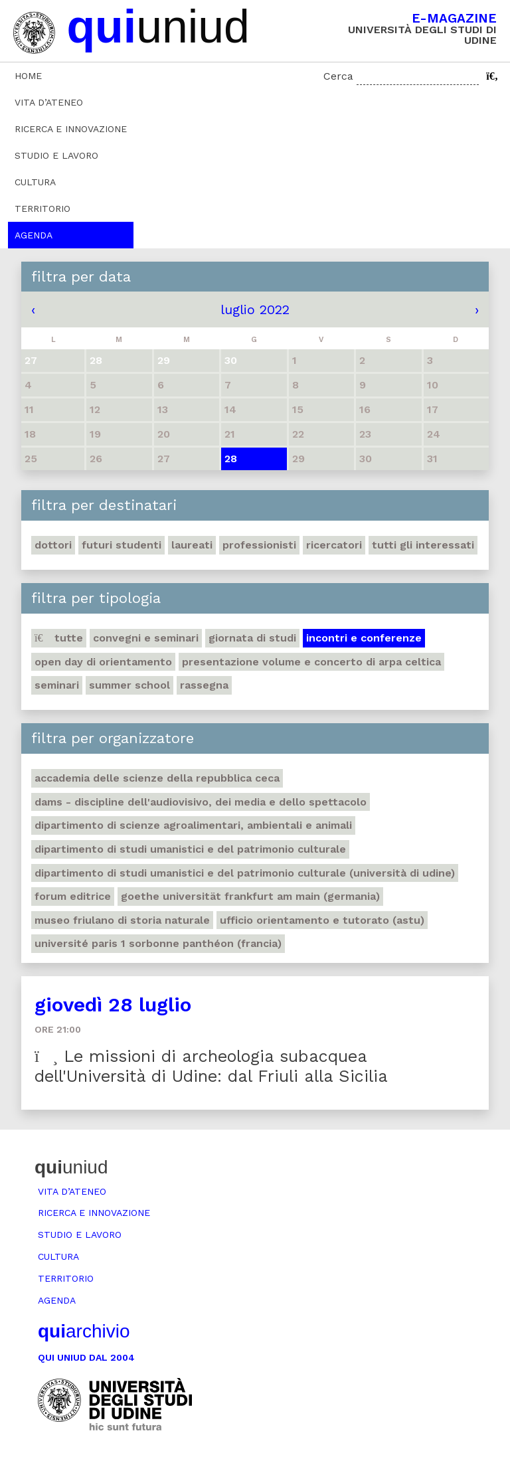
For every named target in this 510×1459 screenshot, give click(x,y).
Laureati (191, 545)
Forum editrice (73, 896)
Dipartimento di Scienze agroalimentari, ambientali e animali (193, 825)
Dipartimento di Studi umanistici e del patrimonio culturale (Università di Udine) (245, 873)
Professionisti (259, 545)
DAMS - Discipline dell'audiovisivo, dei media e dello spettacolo (201, 802)
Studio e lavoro (56, 155)
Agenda (33, 235)
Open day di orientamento (103, 661)
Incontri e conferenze (364, 638)
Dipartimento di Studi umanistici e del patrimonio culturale (190, 849)
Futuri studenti (121, 545)
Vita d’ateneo (49, 102)
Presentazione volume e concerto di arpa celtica (311, 661)
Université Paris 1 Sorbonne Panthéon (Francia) (158, 943)
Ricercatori (334, 545)
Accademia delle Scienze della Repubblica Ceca (157, 778)
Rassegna (204, 685)
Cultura (35, 182)
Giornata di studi (252, 638)
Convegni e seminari (146, 638)
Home (28, 75)
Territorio (42, 208)
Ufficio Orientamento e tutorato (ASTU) (322, 920)
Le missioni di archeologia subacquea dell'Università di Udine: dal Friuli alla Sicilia (211, 1066)
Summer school (129, 685)
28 (230, 458)
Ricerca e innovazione (71, 129)
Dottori (53, 545)
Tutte (59, 638)
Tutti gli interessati (423, 545)
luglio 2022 (255, 309)
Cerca (338, 76)
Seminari (57, 685)
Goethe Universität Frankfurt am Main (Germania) (250, 896)
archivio (83, 1331)
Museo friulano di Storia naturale (122, 920)
